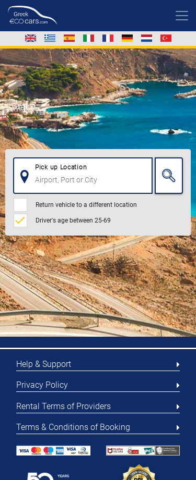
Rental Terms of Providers (63, 406)
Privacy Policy (42, 385)
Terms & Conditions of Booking (73, 427)
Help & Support (43, 364)
